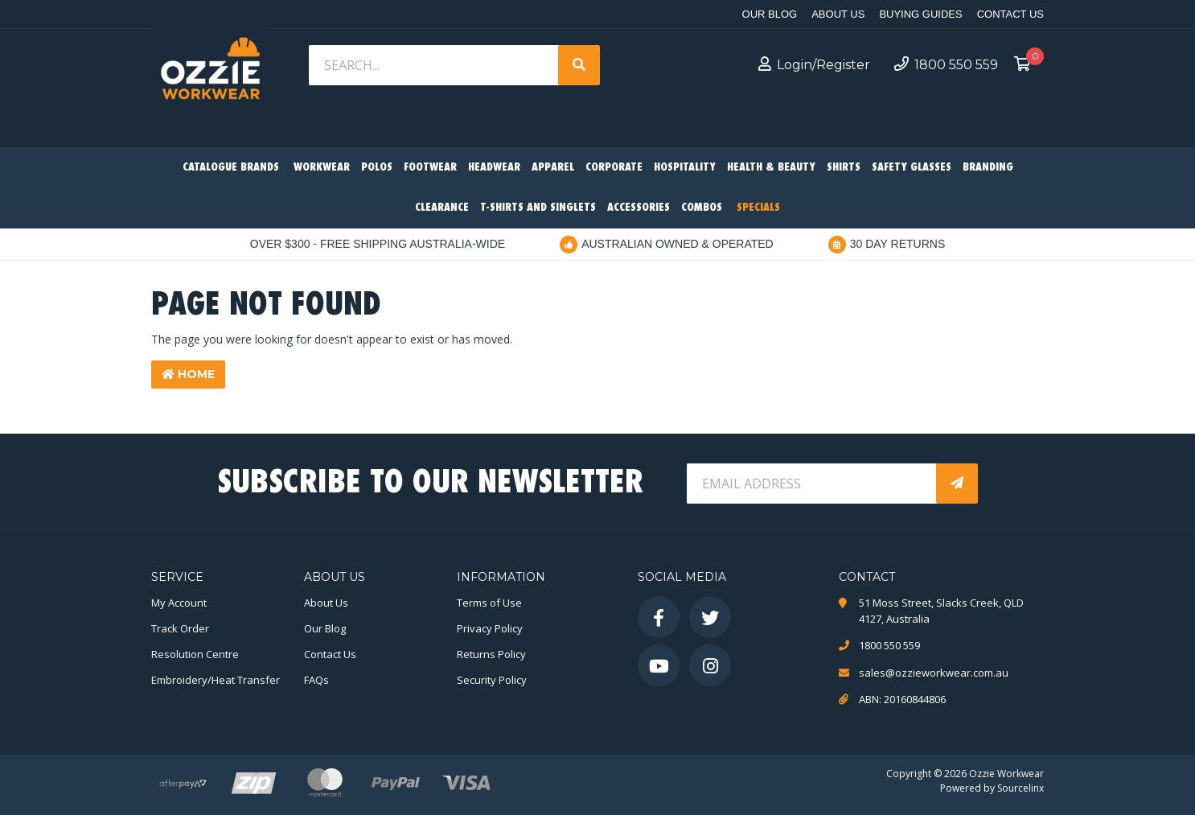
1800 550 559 (946, 64)
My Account (179, 602)
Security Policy (492, 680)
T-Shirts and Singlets (538, 208)
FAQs (316, 680)
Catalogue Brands (231, 168)
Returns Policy (491, 654)
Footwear (430, 168)
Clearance (442, 208)
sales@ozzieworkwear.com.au (933, 672)
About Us (837, 14)
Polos (376, 168)
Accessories (638, 208)
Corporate (614, 168)
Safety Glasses (911, 168)
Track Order (180, 628)
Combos (701, 208)
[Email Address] (813, 483)
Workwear (322, 168)
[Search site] (579, 65)
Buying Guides (920, 14)
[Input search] (435, 65)
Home (188, 374)
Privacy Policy (490, 628)
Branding (988, 168)
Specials (758, 208)
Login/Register (814, 64)
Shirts (843, 168)
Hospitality (685, 168)
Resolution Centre (195, 654)
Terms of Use (489, 602)
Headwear (494, 168)
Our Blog (770, 14)
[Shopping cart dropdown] (1027, 65)
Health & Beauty (771, 168)
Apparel (553, 168)
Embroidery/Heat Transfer (215, 680)
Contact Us (1010, 14)
